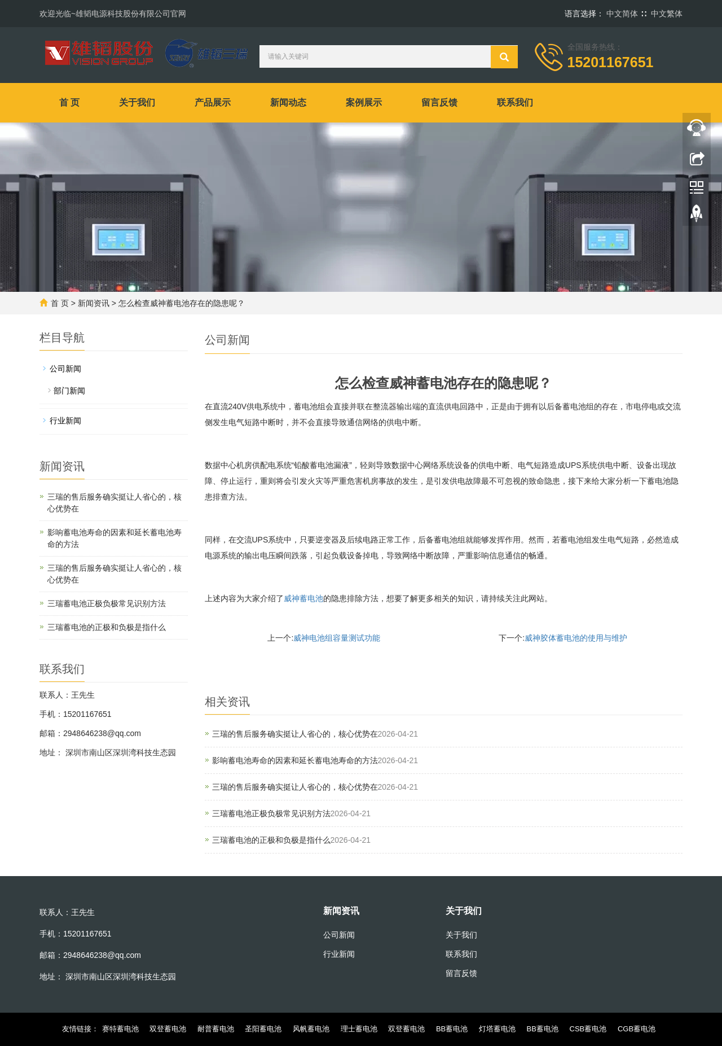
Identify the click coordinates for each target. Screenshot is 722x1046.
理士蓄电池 (359, 1029)
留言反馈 (439, 102)
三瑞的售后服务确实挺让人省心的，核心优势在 (295, 733)
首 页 (69, 102)
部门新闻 (69, 390)
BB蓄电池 (452, 1029)
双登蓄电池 (167, 1029)
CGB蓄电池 (636, 1029)
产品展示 (213, 102)
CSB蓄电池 (588, 1029)
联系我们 (515, 102)
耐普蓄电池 (215, 1029)
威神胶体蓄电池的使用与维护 (576, 637)
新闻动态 (288, 102)
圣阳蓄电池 (263, 1029)
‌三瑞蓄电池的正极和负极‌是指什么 (271, 839)
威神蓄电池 (303, 598)
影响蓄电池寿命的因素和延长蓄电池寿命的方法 (295, 760)
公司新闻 (65, 368)
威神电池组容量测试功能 (336, 637)
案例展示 (364, 102)
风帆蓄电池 (311, 1029)
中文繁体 (667, 13)
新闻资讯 (93, 303)
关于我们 (137, 102)
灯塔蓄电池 (497, 1029)
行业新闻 (65, 420)
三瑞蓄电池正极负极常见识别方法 (271, 813)
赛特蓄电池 (120, 1029)
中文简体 (622, 13)
